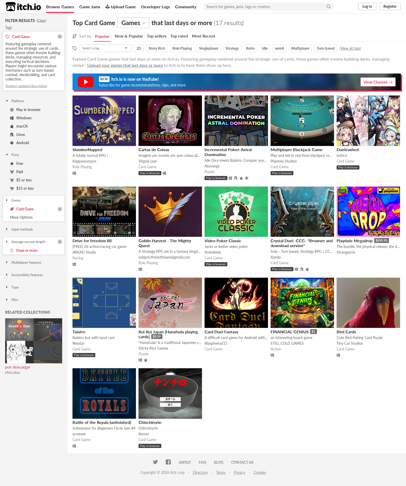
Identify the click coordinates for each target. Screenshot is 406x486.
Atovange (212, 166)
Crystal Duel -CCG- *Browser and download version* (302, 243)
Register (389, 6)
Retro (250, 48)
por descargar (17, 366)
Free (16, 163)
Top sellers (156, 35)
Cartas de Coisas (154, 149)
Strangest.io (346, 252)
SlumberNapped (87, 149)
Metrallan (12, 372)
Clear (41, 20)
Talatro (78, 331)
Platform (14, 101)
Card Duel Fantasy (221, 331)
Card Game (22, 209)
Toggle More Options (33, 217)
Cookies (259, 472)
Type (12, 287)
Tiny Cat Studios (350, 343)
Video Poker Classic (223, 240)
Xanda (276, 257)
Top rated (179, 35)
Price (12, 155)
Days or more (24, 250)
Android (19, 143)
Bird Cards (346, 331)
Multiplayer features (23, 262)
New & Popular (129, 35)
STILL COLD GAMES (287, 343)
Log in (367, 6)
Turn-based (326, 48)
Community (185, 6)
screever (79, 434)
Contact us (242, 462)
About (185, 462)
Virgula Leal (147, 161)
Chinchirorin (150, 422)
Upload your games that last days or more (125, 65)
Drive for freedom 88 (92, 240)
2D (138, 48)
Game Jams (89, 6)
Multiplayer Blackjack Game (297, 149)
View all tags (350, 48)
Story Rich (157, 48)
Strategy (232, 48)
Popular (102, 36)
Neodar (78, 343)
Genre (13, 200)
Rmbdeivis (213, 252)
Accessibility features (24, 275)
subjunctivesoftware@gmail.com (164, 257)
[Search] (329, 6)
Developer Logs (155, 6)
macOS (19, 126)
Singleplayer (208, 48)
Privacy (239, 472)
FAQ (202, 462)
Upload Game (120, 6)
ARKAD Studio (84, 252)
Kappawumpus (84, 161)
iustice (342, 155)
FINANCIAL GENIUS (290, 331)
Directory (200, 472)
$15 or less (22, 188)
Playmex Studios (284, 161)
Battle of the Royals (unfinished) (101, 422)
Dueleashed (348, 149)
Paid (16, 172)
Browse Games (60, 6)
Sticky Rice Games (153, 348)
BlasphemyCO (216, 343)
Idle (265, 48)
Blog (218, 462)
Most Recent (203, 35)
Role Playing (182, 48)
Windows (21, 118)
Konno (144, 434)
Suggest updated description (26, 86)
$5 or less (21, 180)
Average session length (25, 242)
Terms (221, 472)
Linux (17, 134)
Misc (11, 300)
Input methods (19, 229)
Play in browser (25, 109)
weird (279, 48)
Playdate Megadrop (355, 240)
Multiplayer (300, 48)
